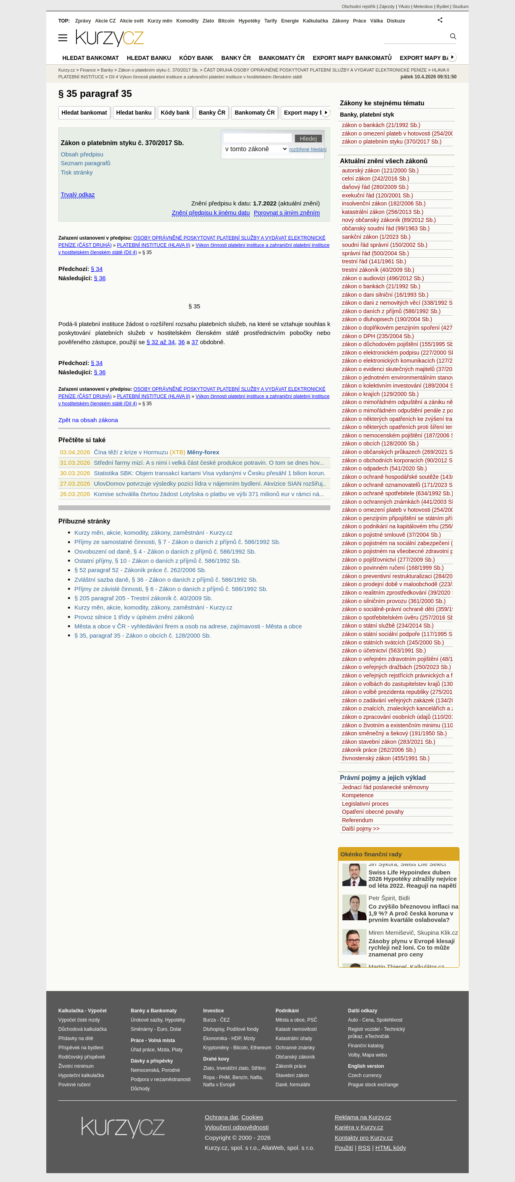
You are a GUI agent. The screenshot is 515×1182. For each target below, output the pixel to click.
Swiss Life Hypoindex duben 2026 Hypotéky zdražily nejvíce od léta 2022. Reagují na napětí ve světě (413, 886)
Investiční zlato (232, 1068)
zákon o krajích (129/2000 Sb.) (380, 394)
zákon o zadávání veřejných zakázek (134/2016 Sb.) (407, 700)
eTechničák (377, 1036)
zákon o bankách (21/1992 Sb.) (381, 125)
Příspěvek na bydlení (80, 1048)
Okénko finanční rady (371, 854)
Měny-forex (203, 452)
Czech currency (364, 1075)
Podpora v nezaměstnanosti (161, 1079)
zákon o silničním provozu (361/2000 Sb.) (394, 601)
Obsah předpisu (82, 154)
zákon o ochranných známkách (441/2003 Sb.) (400, 502)
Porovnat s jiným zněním (287, 212)
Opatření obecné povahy (373, 812)
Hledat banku (134, 112)
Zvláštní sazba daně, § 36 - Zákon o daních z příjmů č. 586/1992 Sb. (166, 579)
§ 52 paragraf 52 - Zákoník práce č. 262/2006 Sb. (140, 569)
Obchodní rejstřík (359, 6)
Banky (107, 70)
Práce (360, 21)
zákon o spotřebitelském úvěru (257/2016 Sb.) (399, 617)
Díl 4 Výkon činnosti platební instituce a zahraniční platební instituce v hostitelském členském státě (205, 76)
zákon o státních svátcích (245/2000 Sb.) (393, 642)
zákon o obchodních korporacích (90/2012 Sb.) (400, 460)
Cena (368, 1020)
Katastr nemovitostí (296, 1029)
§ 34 (97, 268)
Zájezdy (387, 6)
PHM (224, 1077)
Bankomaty (163, 1011)
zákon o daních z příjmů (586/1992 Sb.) (391, 311)
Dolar (175, 1029)
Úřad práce (142, 1050)
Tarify (270, 21)
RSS (364, 1147)
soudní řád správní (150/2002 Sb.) (384, 245)
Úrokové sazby (146, 1020)
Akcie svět (132, 21)
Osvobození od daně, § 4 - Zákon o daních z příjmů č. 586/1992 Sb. (165, 551)
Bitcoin (226, 21)
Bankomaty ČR (255, 112)
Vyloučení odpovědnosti (237, 1127)
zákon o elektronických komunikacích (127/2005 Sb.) (408, 360)
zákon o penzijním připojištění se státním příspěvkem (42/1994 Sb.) (426, 518)
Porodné (171, 1070)
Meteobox (423, 6)
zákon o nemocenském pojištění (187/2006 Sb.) (401, 435)
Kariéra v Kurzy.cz (359, 1127)
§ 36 (99, 278)
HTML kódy (390, 1147)
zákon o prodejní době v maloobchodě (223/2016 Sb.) (409, 584)
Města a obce (290, 1020)
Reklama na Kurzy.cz (363, 1117)
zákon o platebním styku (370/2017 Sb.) (391, 141)
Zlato (208, 21)
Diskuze (396, 21)
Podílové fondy (242, 1029)
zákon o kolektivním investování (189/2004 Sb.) (401, 385)
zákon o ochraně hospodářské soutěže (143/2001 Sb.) (410, 477)
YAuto (404, 6)
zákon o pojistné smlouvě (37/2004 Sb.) (391, 534)
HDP (236, 1038)
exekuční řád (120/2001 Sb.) (377, 195)
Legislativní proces (365, 803)
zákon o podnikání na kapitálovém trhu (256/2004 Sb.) (409, 526)
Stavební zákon (292, 1075)
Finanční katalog (365, 1046)
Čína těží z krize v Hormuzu (131, 452)
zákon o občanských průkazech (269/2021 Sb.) (400, 452)
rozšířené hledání (308, 149)
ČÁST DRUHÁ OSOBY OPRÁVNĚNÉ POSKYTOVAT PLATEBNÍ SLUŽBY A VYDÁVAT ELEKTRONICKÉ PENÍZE (315, 70)
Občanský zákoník (295, 1057)
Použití (344, 1147)
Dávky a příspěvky (152, 1061)
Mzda (163, 1050)
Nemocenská (145, 1070)
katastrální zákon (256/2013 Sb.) (382, 212)
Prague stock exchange (373, 1085)
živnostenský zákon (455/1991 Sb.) (386, 758)
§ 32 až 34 (160, 342)
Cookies (252, 1117)
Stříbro (258, 1068)
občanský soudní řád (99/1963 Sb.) (386, 228)
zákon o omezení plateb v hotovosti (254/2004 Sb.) (405, 133)
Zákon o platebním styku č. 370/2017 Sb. (158, 70)
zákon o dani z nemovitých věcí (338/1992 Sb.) (400, 303)
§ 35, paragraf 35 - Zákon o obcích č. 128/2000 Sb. (142, 635)
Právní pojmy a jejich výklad (383, 777)
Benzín (240, 1077)
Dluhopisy (213, 1029)
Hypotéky (249, 21)
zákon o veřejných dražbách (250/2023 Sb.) (396, 667)
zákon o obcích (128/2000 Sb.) (380, 443)
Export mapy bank (429, 58)
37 (195, 342)
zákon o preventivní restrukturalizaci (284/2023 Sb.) (406, 576)
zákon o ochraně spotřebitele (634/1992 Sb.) (397, 493)
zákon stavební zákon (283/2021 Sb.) (388, 742)
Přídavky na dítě (75, 1038)
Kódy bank (175, 112)
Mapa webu (374, 1055)
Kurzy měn (160, 21)
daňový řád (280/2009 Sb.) (375, 187)
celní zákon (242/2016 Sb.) (375, 178)
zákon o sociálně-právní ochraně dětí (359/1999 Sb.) (407, 609)
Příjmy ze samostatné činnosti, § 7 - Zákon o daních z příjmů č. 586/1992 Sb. (177, 541)
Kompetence (358, 795)
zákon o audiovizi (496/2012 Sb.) (383, 278)
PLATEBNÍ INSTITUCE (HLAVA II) (153, 245)
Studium (461, 6)
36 (181, 342)
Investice (213, 1011)
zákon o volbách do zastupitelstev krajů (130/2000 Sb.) (410, 684)
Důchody (140, 1089)
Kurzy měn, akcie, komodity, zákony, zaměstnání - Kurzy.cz (153, 532)
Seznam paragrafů (85, 163)
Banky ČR (212, 112)
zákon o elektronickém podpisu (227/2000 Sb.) (400, 352)
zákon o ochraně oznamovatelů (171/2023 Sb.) (400, 485)
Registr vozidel (364, 1029)
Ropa (209, 1077)
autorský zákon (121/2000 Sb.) (380, 170)
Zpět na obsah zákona (88, 420)
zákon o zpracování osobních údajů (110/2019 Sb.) (406, 717)
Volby (353, 1055)
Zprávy (83, 21)
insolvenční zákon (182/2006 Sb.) (384, 203)
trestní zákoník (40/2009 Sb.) (378, 270)
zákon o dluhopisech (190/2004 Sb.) (387, 319)
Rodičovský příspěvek (81, 1057)
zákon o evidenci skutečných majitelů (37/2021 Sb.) (406, 369)
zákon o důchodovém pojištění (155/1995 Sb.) (399, 344)
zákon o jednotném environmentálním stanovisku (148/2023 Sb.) (422, 377)
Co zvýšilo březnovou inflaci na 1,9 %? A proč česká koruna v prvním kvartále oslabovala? (413, 917)
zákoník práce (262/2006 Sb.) (379, 750)
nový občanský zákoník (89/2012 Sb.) (389, 220)
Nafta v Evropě (219, 1085)
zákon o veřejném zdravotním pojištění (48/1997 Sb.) (408, 659)
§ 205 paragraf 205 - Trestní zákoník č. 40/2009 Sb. (143, 598)
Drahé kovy (216, 1059)
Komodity (187, 21)
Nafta (256, 1077)
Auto (353, 1020)
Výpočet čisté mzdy (79, 1020)
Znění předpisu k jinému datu (210, 212)
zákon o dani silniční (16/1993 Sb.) (385, 294)
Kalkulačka (315, 21)
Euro (162, 1029)
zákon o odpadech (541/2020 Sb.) (384, 468)
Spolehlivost (390, 1020)
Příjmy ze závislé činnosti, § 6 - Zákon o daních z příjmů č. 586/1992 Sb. (171, 588)
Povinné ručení (74, 1085)
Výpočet (97, 1011)
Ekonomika (215, 1038)
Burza (209, 1020)
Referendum (357, 820)
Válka (376, 21)
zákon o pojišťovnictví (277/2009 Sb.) (388, 559)
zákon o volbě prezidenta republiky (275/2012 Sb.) (405, 692)
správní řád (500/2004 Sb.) (375, 253)
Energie (290, 21)
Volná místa (161, 1040)
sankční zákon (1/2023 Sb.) (376, 237)
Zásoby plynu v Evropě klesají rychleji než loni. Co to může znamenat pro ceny (412, 952)
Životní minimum (76, 1066)
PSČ (312, 1020)
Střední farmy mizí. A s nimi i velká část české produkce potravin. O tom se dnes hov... (209, 462)
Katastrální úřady (294, 1038)
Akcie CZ (105, 21)
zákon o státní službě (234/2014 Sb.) (388, 625)
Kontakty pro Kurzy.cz (364, 1137)
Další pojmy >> (360, 828)
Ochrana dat (221, 1117)
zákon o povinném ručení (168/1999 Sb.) (393, 567)
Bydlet (443, 6)
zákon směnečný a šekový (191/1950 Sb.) (394, 733)
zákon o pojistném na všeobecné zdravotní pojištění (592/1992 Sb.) (426, 551)
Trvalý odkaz (78, 194)
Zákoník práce (291, 1066)
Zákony (340, 21)
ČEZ (225, 1020)
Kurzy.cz (66, 70)
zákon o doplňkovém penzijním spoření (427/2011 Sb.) (410, 327)
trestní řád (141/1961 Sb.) (374, 261)
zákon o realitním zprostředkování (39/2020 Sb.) (402, 592)
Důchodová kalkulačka (82, 1029)
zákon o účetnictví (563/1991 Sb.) (384, 650)
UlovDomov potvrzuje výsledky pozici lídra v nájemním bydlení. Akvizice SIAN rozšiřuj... (211, 483)
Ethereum (260, 1048)
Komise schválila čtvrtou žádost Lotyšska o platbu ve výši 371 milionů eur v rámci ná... (209, 493)
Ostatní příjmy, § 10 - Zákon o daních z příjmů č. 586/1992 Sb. (157, 560)
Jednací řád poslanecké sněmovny (385, 787)
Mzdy (249, 1038)
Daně (281, 1085)
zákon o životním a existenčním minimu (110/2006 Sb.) (410, 725)
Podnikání (287, 1011)
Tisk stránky (77, 172)
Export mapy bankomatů (317, 112)
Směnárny (142, 1029)
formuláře (300, 1085)
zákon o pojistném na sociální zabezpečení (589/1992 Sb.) (415, 543)
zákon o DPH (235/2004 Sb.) (378, 336)
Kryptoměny (216, 1048)
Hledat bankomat (84, 112)
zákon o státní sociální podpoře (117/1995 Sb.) (400, 634)
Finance (88, 70)
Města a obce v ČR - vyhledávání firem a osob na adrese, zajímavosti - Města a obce (188, 626)
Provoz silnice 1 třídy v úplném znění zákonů (134, 617)
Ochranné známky (295, 1048)
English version (366, 1066)
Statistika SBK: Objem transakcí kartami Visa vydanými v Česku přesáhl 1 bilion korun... (211, 473)
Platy (177, 1050)
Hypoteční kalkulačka (81, 1075)
